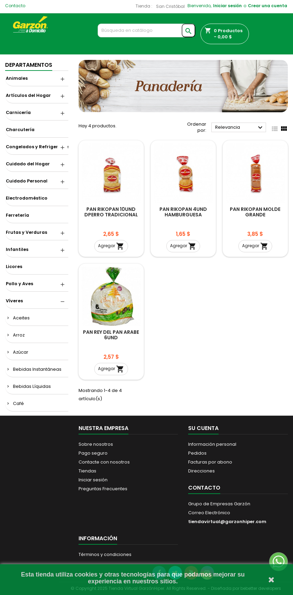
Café (18, 403)
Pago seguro (93, 453)
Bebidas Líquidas (32, 386)
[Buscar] (146, 30)
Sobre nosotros (96, 444)
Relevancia (239, 128)
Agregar (111, 246)
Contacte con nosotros (104, 462)
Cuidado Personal (26, 181)
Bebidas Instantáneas (37, 369)
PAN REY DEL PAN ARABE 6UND (111, 335)
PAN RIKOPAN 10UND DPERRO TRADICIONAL (111, 212)
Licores (14, 266)
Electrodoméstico (26, 198)
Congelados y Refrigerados (37, 147)
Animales (17, 78)
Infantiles (17, 249)
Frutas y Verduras (26, 232)
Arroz (19, 335)
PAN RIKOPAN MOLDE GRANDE (255, 212)
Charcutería (20, 129)
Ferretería (17, 215)
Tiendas (87, 471)
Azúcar (20, 352)
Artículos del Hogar (28, 95)
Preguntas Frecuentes (103, 488)
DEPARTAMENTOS (28, 65)
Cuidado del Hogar (28, 164)
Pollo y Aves (19, 284)
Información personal (212, 444)
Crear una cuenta (267, 6)
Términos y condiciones (105, 554)
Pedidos (197, 453)
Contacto (15, 6)
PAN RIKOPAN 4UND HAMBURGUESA (183, 212)
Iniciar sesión (227, 6)
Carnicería (18, 112)
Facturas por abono (210, 462)
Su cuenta (203, 428)
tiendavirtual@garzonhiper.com (227, 521)
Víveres (14, 301)
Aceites (21, 318)
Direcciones (201, 471)
